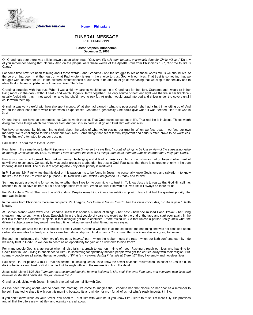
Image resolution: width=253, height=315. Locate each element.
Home (85, 26)
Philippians (102, 26)
